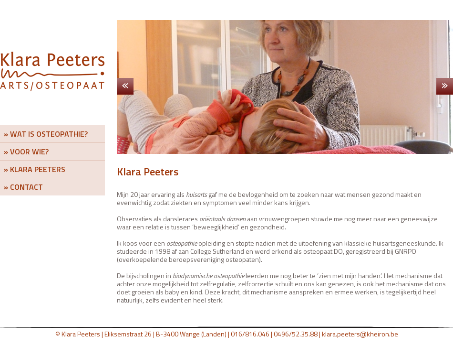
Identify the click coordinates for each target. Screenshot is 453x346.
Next (440, 86)
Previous (129, 86)
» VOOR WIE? (26, 151)
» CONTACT (23, 187)
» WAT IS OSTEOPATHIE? (46, 134)
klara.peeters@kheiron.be (360, 334)
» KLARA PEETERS (34, 169)
